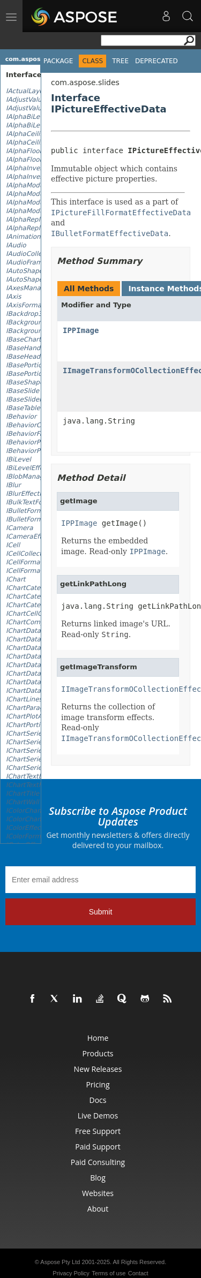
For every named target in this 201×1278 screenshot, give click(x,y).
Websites (98, 1193)
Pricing (97, 1084)
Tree (120, 61)
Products (97, 1053)
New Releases (98, 1069)
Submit (101, 912)
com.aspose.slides (35, 59)
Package (58, 61)
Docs (98, 1100)
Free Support (98, 1131)
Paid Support (97, 1146)
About (97, 1209)
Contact (138, 1273)
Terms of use (108, 1273)
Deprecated (156, 61)
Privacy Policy (71, 1273)
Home (98, 1038)
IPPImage (81, 330)
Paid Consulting (98, 1162)
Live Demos (98, 1115)
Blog (98, 1178)
